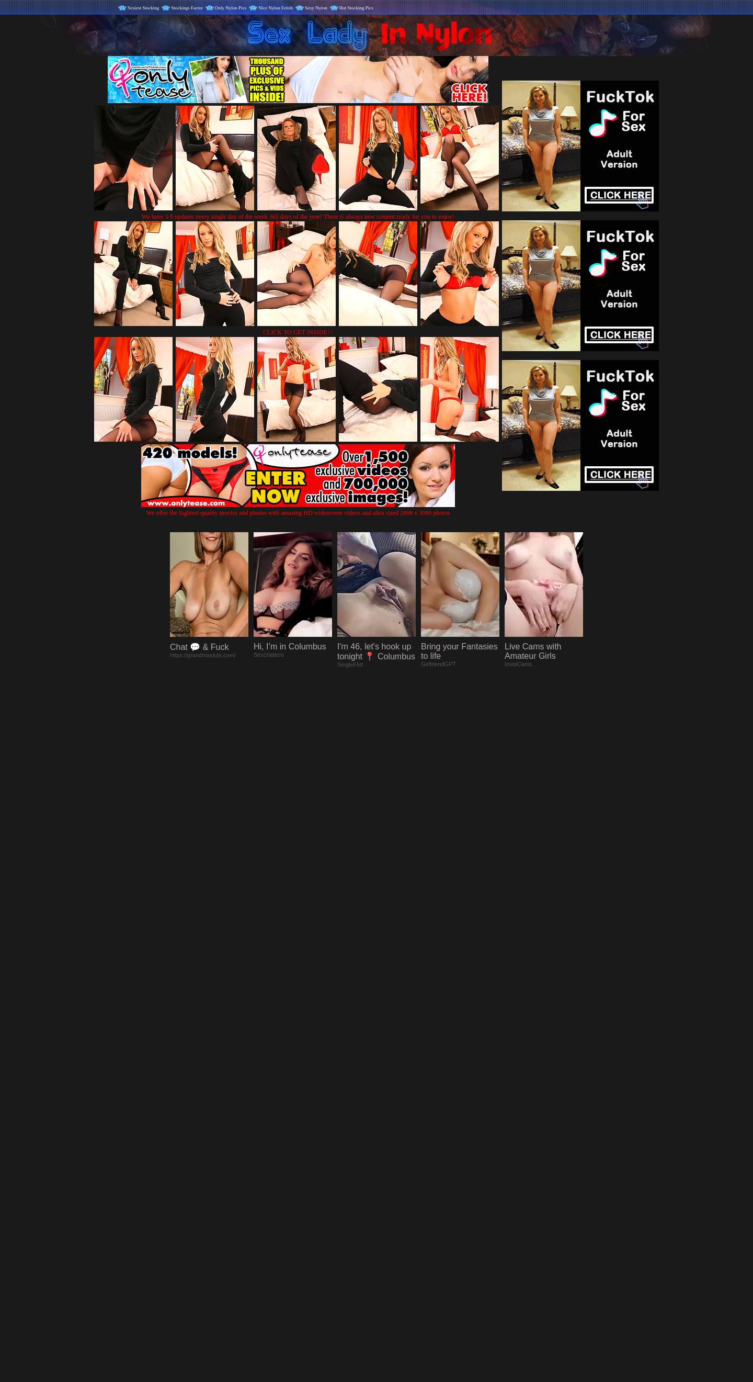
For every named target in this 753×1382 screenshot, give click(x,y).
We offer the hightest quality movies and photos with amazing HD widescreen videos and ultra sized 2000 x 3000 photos (298, 508)
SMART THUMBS (395, 1163)
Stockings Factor (187, 7)
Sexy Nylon (316, 7)
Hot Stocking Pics (356, 7)
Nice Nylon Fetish (275, 7)
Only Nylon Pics (230, 7)
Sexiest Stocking (143, 7)
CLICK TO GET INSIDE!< (298, 332)
